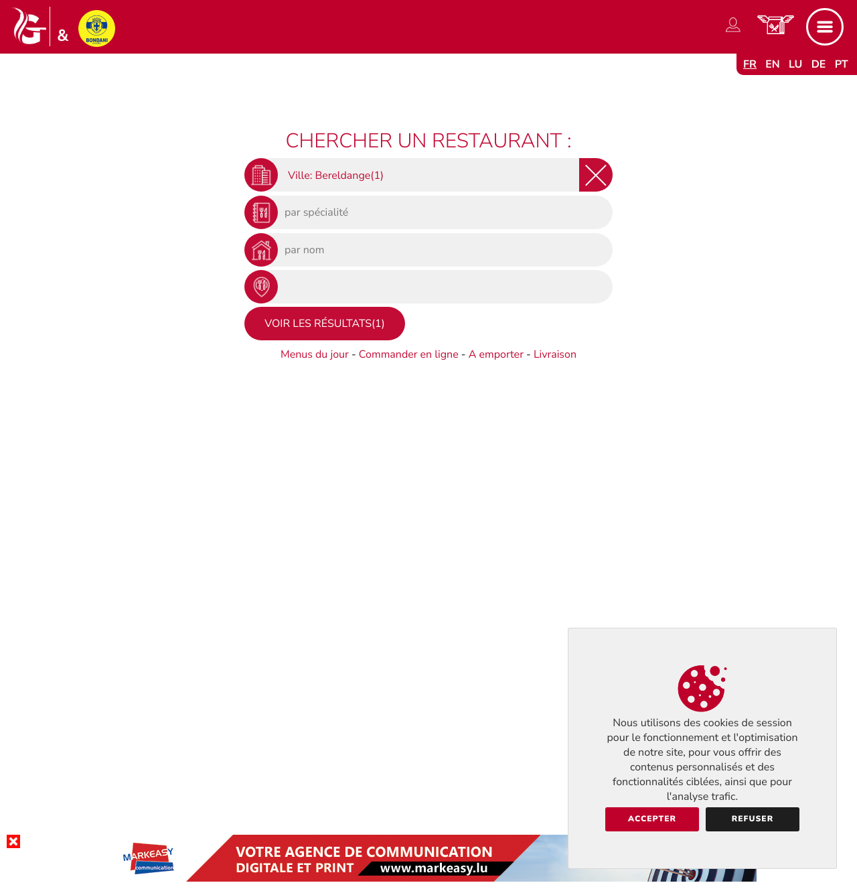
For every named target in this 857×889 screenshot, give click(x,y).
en (772, 64)
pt (841, 64)
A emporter (496, 354)
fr (750, 64)
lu (795, 64)
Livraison (555, 354)
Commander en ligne (409, 354)
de (818, 64)
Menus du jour (315, 354)
